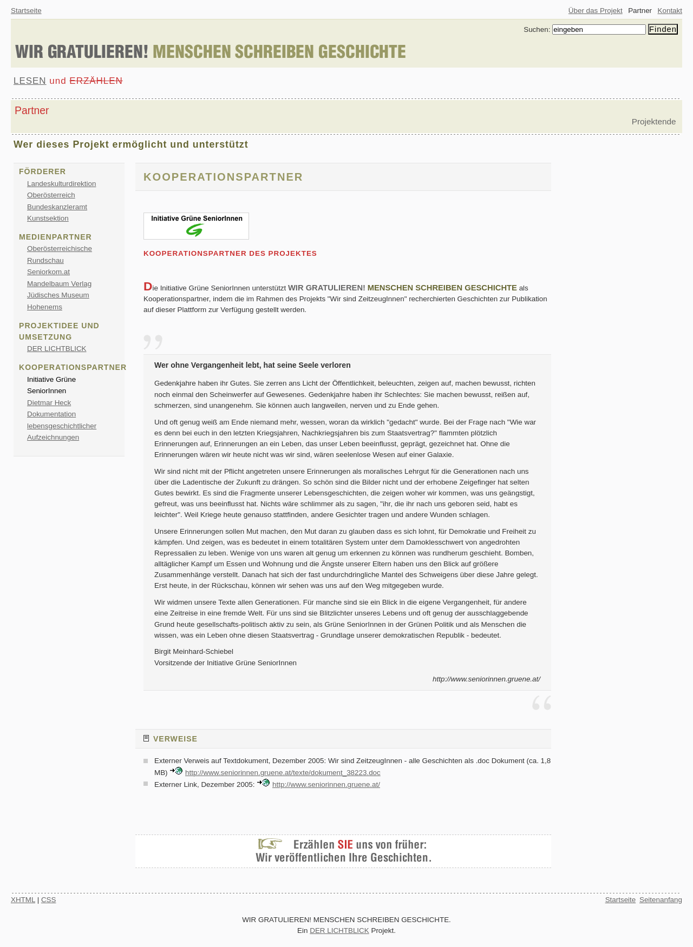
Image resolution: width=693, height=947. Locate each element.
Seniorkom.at (48, 272)
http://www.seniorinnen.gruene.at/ (326, 784)
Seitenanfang (660, 900)
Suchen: (537, 29)
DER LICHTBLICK (57, 349)
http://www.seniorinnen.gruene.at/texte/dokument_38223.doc (283, 773)
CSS (48, 900)
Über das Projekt (595, 10)
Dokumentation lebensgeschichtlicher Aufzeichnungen (61, 425)
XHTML (23, 900)
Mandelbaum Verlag (59, 284)
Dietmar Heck (49, 403)
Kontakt (670, 10)
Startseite (26, 10)
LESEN (30, 81)
